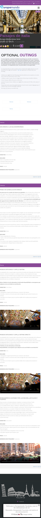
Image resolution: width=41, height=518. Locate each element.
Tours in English (28, 3)
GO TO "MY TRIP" (26, 1)
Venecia (29, 100)
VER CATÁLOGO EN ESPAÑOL (15, 1)
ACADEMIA (37, 1)
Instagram (20, 493)
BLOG (32, 1)
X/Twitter (20, 497)
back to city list (37, 175)
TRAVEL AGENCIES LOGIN (17, 3)
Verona (11, 100)
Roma (11, 107)
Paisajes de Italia (15, 36)
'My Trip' (16, 70)
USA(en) (37, 3)
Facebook (20, 490)
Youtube (20, 500)
